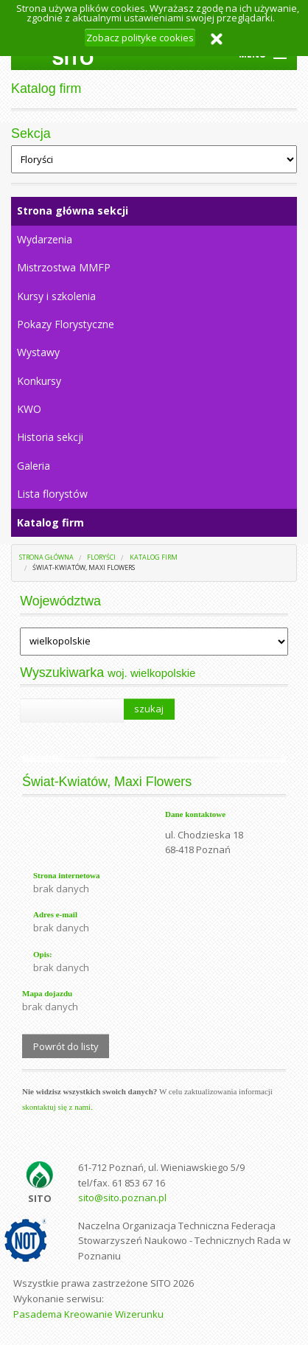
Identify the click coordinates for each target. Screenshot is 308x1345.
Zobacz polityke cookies (140, 37)
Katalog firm (50, 522)
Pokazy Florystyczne (65, 324)
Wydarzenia (44, 239)
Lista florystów (52, 494)
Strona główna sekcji (72, 211)
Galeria (33, 466)
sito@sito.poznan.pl (122, 1197)
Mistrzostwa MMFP (64, 267)
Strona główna (46, 557)
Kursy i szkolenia (56, 296)
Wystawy (38, 352)
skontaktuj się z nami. (57, 1106)
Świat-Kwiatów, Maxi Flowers (83, 567)
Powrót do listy (66, 1046)
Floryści (101, 557)
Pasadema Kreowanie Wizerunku (88, 1314)
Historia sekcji (50, 437)
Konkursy (39, 381)
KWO (29, 409)
